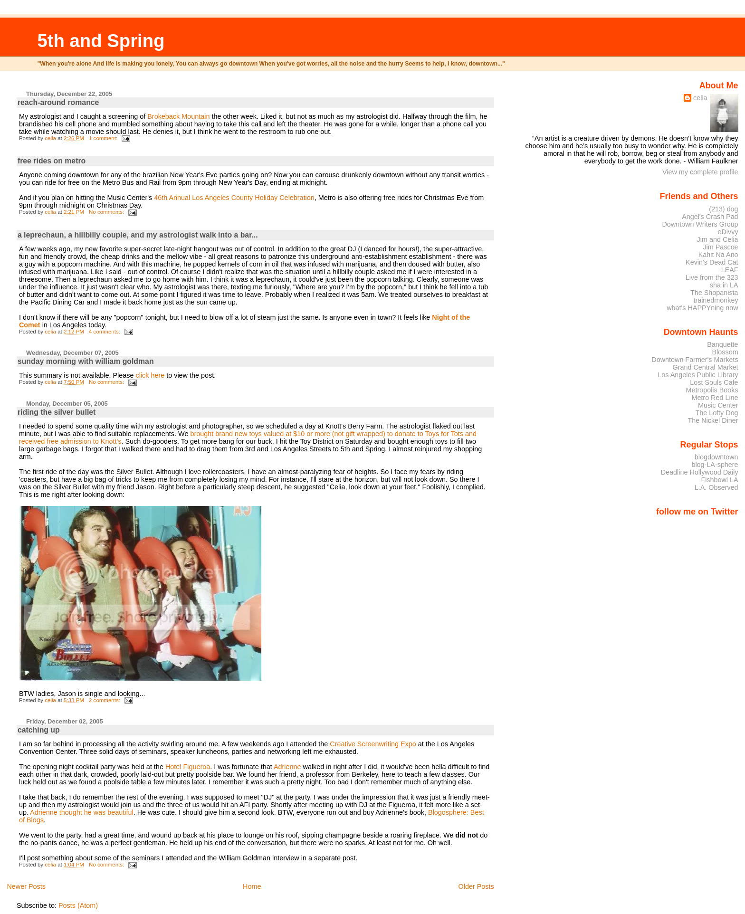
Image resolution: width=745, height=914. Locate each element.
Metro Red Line (714, 397)
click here (150, 375)
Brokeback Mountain (178, 116)
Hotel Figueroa (187, 767)
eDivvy (728, 232)
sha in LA (724, 285)
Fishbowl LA (719, 480)
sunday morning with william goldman (86, 361)
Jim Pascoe (720, 247)
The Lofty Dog (716, 413)
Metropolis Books (712, 390)
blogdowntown (716, 457)
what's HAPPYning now (702, 308)
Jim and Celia (717, 239)
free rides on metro (52, 161)
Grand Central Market (705, 367)
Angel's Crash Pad (710, 216)
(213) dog (723, 209)
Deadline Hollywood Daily (699, 472)
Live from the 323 (712, 277)
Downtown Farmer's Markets (694, 359)
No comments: (107, 212)
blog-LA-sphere (714, 464)
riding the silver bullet (57, 412)
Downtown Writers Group (700, 224)
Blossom (725, 352)
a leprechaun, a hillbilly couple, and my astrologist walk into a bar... (138, 235)
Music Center (718, 405)
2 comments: (105, 700)
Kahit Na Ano (718, 254)
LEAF (729, 270)
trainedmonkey (715, 300)
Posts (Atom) (78, 905)
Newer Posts (26, 886)
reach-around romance (58, 102)
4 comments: (105, 331)
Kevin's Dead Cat (712, 262)
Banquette (722, 344)
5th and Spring (100, 40)
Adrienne (288, 767)
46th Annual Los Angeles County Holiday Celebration (234, 197)
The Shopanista (714, 292)
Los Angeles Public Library (698, 375)
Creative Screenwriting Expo (373, 744)
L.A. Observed (716, 487)
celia (700, 98)
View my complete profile (700, 172)
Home (252, 886)
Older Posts (476, 886)
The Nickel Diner (713, 420)
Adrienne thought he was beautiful (82, 812)
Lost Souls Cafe (714, 382)
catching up (39, 730)
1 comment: (104, 138)
